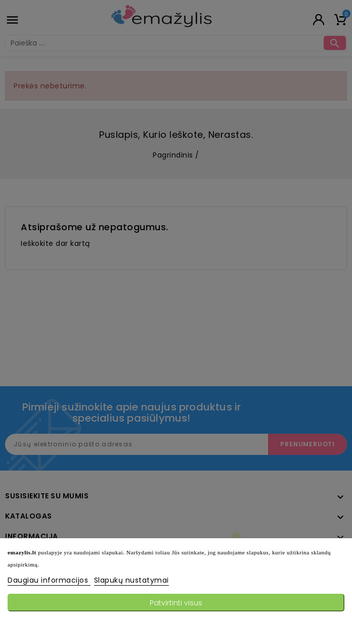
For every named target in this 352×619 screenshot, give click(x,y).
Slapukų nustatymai (131, 580)
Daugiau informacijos (49, 580)
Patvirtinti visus (176, 603)
